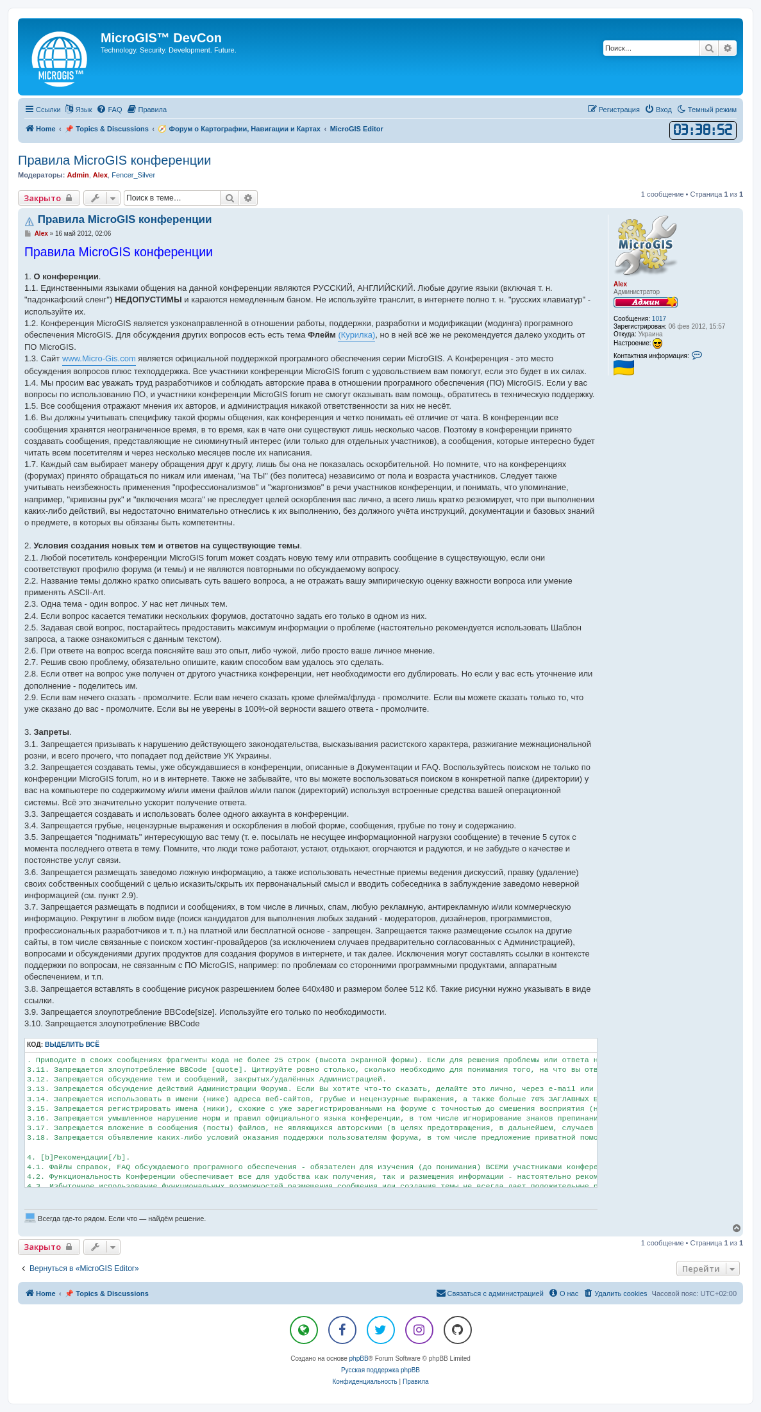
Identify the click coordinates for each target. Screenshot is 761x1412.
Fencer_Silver (133, 175)
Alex (100, 175)
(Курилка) (356, 335)
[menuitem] (109, 109)
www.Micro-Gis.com (99, 358)
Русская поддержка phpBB (380, 1370)
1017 (659, 318)
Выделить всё (72, 1044)
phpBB (359, 1358)
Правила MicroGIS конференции (114, 160)
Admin (77, 175)
